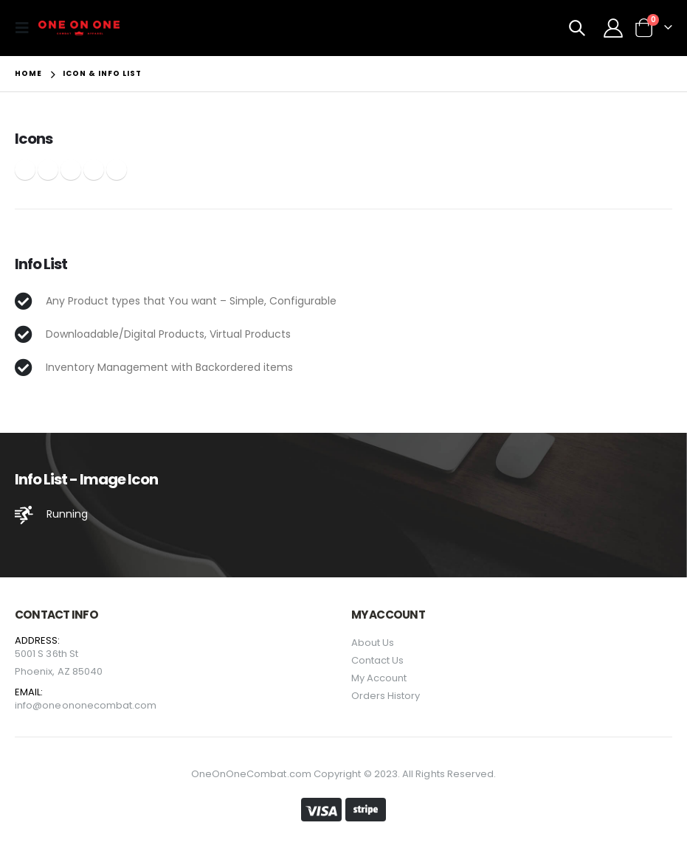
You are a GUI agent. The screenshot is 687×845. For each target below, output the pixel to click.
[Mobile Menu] (26, 28)
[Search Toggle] (577, 28)
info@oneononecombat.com (86, 705)
